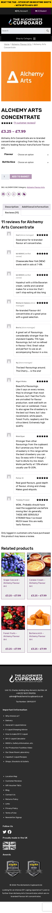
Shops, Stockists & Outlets (17, 761)
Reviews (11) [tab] (12, 212)
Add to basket (20, 176)
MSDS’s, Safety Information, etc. (19, 743)
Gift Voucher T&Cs (13, 785)
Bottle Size (8, 162)
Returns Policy (11, 799)
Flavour (8, 154)
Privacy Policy (11, 808)
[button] (24, 38)
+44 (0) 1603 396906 (26, 693)
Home (6, 44)
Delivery (8, 720)
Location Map (11, 776)
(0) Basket (41, 11)
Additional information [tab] (35, 207)
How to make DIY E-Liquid (16, 734)
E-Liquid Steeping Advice (16, 729)
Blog (7, 790)
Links (7, 804)
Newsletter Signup (13, 817)
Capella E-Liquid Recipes (16, 757)
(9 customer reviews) (24, 123)
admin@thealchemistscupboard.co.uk (26, 696)
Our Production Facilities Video (18, 748)
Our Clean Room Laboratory (17, 752)
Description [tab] (12, 207)
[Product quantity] (5, 177)
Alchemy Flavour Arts (21, 44)
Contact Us (10, 795)
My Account (21, 11)
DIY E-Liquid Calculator (15, 738)
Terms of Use (10, 813)
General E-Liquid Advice (15, 725)
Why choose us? (12, 716)
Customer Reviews (13, 781)
